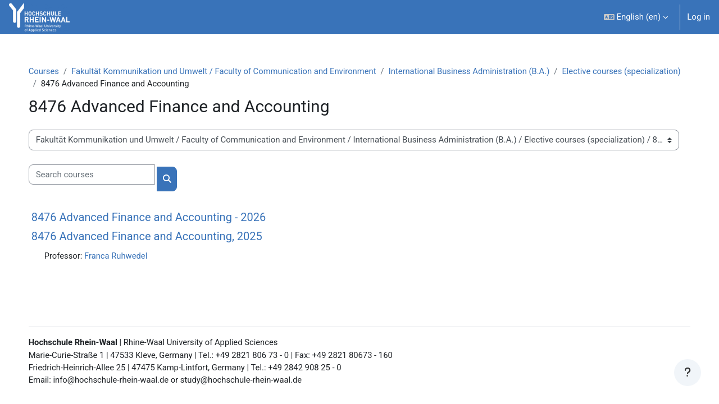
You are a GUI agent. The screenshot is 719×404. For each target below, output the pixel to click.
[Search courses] (103, 175)
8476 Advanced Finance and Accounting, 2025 (158, 237)
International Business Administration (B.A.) (487, 71)
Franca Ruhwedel (128, 256)
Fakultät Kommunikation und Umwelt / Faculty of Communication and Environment (238, 71)
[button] (636, 17)
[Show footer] (687, 372)
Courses (55, 71)
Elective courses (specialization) (112, 84)
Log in (698, 17)
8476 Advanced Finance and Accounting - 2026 (160, 217)
